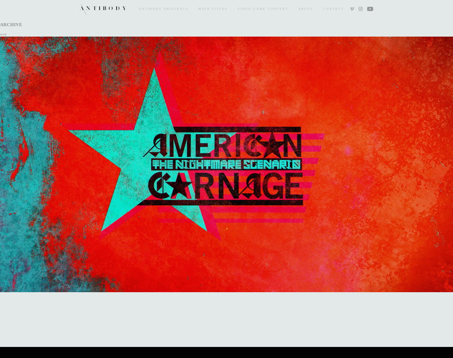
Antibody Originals (163, 8)
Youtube (370, 9)
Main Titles (212, 8)
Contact (333, 8)
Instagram (360, 9)
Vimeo (353, 9)
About (305, 8)
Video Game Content (262, 8)
